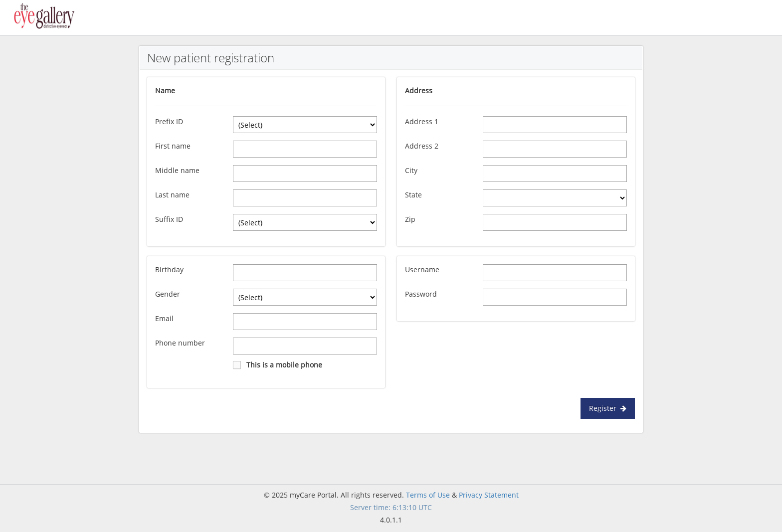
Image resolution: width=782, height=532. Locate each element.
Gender (167, 294)
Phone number (180, 343)
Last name (172, 194)
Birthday (169, 269)
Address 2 (421, 146)
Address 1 (421, 121)
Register (607, 408)
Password (421, 294)
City (411, 170)
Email (164, 318)
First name (173, 146)
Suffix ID (169, 219)
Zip (410, 219)
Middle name (177, 170)
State (413, 194)
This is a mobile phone (284, 364)
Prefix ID (169, 121)
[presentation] (472, 350)
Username (422, 269)
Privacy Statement (489, 495)
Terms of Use (428, 495)
